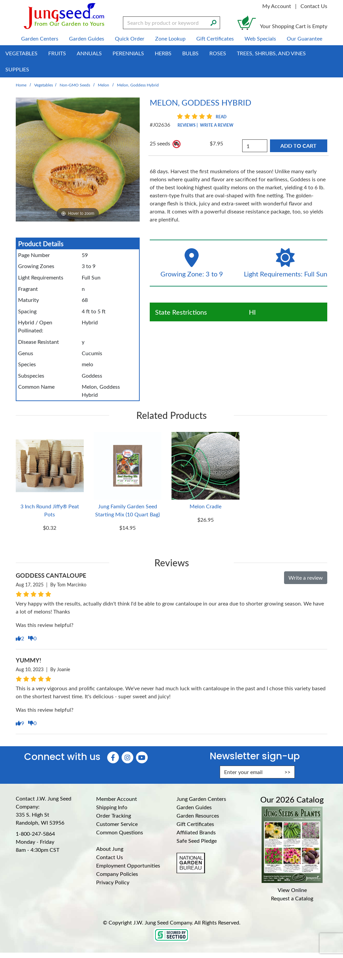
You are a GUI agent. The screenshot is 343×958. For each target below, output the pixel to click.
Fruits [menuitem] (57, 53)
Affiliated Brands (196, 832)
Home (21, 84)
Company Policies (117, 873)
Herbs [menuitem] (163, 53)
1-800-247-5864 (35, 833)
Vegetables (43, 84)
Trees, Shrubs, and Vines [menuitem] (271, 53)
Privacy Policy (112, 882)
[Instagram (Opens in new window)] (127, 757)
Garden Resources (198, 815)
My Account (276, 5)
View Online (292, 889)
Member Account (116, 798)
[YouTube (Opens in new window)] (142, 757)
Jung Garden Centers (201, 798)
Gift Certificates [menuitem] (215, 38)
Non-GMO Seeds (75, 84)
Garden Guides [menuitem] (86, 38)
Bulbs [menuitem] (190, 53)
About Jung (109, 848)
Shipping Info (111, 807)
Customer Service (117, 823)
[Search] (213, 22)
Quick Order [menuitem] (129, 38)
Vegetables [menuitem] (21, 53)
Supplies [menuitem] (17, 69)
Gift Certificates (195, 823)
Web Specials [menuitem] (260, 38)
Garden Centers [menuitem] (39, 38)
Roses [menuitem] (217, 53)
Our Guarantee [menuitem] (304, 38)
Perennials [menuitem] (128, 53)
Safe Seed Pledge (197, 840)
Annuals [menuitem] (89, 53)
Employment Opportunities (128, 865)
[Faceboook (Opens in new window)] (113, 757)
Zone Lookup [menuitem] (170, 38)
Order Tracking (113, 815)
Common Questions (119, 832)
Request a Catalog (292, 898)
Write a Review (216, 125)
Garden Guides (194, 807)
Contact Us (313, 5)
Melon (103, 84)
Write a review (305, 577)
